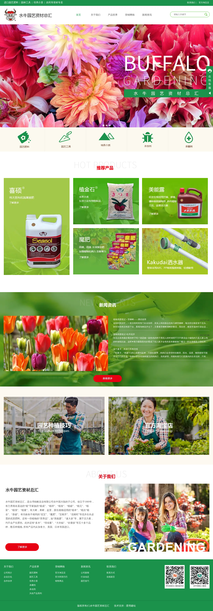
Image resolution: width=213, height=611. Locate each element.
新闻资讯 (85, 566)
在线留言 (111, 577)
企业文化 (8, 577)
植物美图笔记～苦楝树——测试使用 (129, 319)
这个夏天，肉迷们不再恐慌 (125, 349)
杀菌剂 (32, 585)
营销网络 (60, 566)
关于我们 (8, 566)
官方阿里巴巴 (61, 577)
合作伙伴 (8, 581)
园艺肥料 (33, 573)
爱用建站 (131, 605)
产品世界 (34, 566)
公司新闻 (85, 573)
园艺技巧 (85, 581)
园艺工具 (33, 577)
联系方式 (111, 573)
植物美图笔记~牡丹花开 (124, 334)
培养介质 (33, 581)
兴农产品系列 (35, 593)
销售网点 (59, 581)
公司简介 (8, 573)
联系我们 (111, 566)
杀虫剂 (32, 589)
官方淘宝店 (60, 573)
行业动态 (85, 577)
